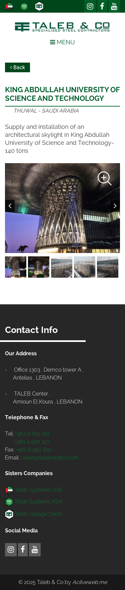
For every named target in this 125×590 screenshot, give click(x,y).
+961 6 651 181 (32, 434)
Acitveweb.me (89, 582)
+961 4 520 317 (31, 442)
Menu (62, 42)
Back (17, 67)
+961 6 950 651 (34, 449)
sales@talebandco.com (50, 457)
